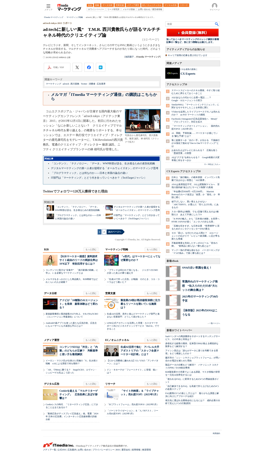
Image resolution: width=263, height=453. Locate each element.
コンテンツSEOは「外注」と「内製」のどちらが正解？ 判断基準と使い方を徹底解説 (78, 351)
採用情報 (136, 449)
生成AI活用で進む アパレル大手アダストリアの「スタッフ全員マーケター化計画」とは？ (140, 351)
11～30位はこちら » (212, 164)
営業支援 (110, 293)
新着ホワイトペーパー (179, 330)
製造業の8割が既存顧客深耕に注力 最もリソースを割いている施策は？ (142, 304)
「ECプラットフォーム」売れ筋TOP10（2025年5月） (133, 404)
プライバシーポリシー (104, 449)
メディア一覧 (49, 449)
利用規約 (216, 433)
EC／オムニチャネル (117, 340)
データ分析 (50, 293)
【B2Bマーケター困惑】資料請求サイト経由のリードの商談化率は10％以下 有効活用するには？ (78, 260)
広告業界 (101, 84)
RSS (118, 449)
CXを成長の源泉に (189, 69)
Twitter (84, 84)
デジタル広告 (51, 384)
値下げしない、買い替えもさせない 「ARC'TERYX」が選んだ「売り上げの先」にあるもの (195, 204)
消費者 (92, 84)
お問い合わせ (84, 449)
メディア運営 (51, 340)
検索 (217, 23)
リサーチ (110, 384)
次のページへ (114, 232)
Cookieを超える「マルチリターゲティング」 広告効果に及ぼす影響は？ (78, 394)
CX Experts (188, 73)
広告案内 (72, 449)
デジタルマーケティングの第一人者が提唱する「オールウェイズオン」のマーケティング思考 (104, 168)
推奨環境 (146, 449)
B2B (46, 249)
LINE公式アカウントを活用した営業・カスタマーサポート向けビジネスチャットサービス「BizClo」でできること (133, 326)
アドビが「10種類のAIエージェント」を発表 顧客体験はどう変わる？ (78, 304)
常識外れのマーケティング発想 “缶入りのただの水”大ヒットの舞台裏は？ (200, 285)
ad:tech (66, 84)
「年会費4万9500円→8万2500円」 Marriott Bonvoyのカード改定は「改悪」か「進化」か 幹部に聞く (195, 194)
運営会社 (125, 449)
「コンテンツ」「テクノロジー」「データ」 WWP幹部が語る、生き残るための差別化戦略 (103, 163)
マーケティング (53, 84)
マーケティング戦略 (116, 249)
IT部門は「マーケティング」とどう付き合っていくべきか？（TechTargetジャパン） (99, 177)
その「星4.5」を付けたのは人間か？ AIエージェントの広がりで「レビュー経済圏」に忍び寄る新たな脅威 (195, 236)
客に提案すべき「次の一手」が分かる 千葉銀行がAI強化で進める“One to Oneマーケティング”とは (195, 143)
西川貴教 (74, 84)
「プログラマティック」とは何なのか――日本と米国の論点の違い (89, 173)
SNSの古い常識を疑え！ (197, 267)
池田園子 (129, 57)
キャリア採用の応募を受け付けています (187, 55)
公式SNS (62, 449)
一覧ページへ (214, 323)
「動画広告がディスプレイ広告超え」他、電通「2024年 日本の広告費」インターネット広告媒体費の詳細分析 (72, 416)
